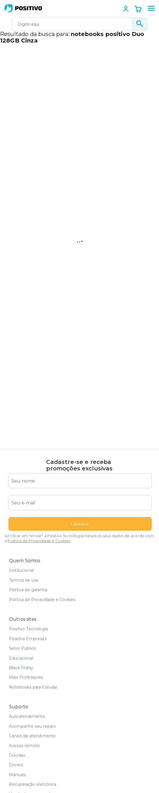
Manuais (17, 774)
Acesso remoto (24, 745)
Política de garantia (28, 589)
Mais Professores (26, 677)
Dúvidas (17, 755)
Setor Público (22, 648)
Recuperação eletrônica (33, 784)
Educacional (21, 658)
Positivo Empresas (27, 638)
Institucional (21, 570)
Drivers (16, 764)
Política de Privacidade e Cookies (39, 541)
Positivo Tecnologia (28, 628)
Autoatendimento (27, 716)
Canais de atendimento (32, 735)
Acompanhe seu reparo (32, 726)
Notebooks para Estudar (33, 687)
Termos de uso (24, 580)
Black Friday (21, 667)
